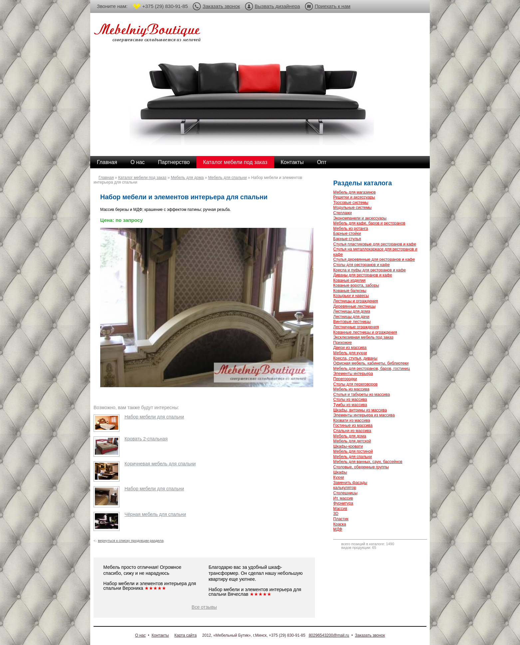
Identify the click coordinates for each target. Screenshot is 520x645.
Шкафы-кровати (348, 446)
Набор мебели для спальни (154, 416)
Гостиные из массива (353, 425)
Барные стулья (347, 239)
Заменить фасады (350, 482)
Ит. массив (343, 498)
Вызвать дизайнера (277, 6)
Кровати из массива (351, 420)
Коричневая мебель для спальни (160, 463)
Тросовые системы (350, 202)
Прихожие (342, 342)
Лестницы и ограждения (355, 301)
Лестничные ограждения (356, 327)
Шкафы (340, 472)
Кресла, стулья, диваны (355, 358)
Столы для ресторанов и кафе (361, 264)
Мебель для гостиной (353, 451)
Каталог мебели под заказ (235, 162)
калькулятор (344, 487)
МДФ (337, 529)
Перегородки (345, 379)
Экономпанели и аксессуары (360, 218)
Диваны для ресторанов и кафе (362, 275)
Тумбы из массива (350, 405)
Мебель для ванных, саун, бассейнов (367, 461)
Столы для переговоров (355, 384)
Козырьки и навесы (351, 295)
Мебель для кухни (350, 353)
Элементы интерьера (353, 373)
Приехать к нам (332, 6)
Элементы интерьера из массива (364, 415)
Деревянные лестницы (354, 306)
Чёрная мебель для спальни (155, 514)
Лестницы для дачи (351, 316)
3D (335, 513)
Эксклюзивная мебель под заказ (363, 337)
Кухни (338, 477)
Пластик (341, 519)
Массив (340, 508)
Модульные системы (352, 207)
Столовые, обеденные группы (361, 467)
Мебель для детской (352, 441)
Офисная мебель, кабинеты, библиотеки (370, 363)
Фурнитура (343, 503)
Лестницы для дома (351, 311)
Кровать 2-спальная (146, 438)
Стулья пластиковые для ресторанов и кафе (374, 244)
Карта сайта (185, 635)
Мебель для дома (187, 177)
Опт (321, 162)
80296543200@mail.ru (329, 635)
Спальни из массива (352, 430)
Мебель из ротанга (350, 228)
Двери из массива (350, 347)
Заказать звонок (221, 6)
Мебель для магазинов (354, 192)
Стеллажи (342, 213)
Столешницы (345, 493)
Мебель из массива (351, 389)
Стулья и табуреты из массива (361, 394)
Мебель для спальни (227, 177)
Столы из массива (350, 399)
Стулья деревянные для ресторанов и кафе (374, 259)
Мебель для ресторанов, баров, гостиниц (371, 368)
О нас (137, 162)
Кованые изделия (349, 280)
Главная (107, 162)
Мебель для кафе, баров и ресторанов (369, 223)
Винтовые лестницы (352, 321)
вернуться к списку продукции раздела (130, 541)
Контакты (292, 162)
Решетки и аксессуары (354, 197)
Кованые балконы (349, 290)
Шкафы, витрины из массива (360, 410)
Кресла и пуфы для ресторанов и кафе (369, 270)
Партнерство (174, 162)
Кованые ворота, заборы (356, 285)
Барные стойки (347, 233)
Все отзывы (204, 607)
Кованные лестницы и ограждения (365, 332)
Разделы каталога (362, 183)
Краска (339, 524)
